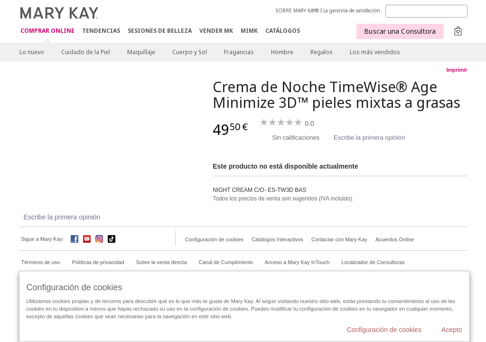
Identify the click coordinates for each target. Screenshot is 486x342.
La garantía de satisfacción (351, 10)
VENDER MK (216, 31)
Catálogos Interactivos (277, 239)
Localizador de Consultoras (372, 262)
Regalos (321, 52)
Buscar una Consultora (400, 31)
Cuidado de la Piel (85, 52)
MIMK (249, 31)
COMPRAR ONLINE (47, 31)
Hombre (282, 52)
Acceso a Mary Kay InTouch (297, 262)
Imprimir (456, 70)
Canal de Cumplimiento (226, 262)
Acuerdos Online (394, 239)
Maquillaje (141, 52)
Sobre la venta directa (161, 262)
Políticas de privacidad (98, 262)
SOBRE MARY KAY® (297, 10)
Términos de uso (40, 262)
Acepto (451, 329)
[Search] (426, 11)
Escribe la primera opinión (369, 137)
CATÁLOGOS (282, 31)
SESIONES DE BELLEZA (160, 31)
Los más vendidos (375, 52)
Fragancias (239, 52)
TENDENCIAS (101, 31)
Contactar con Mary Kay (339, 239)
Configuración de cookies (214, 239)
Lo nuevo (31, 52)
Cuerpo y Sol (189, 52)
